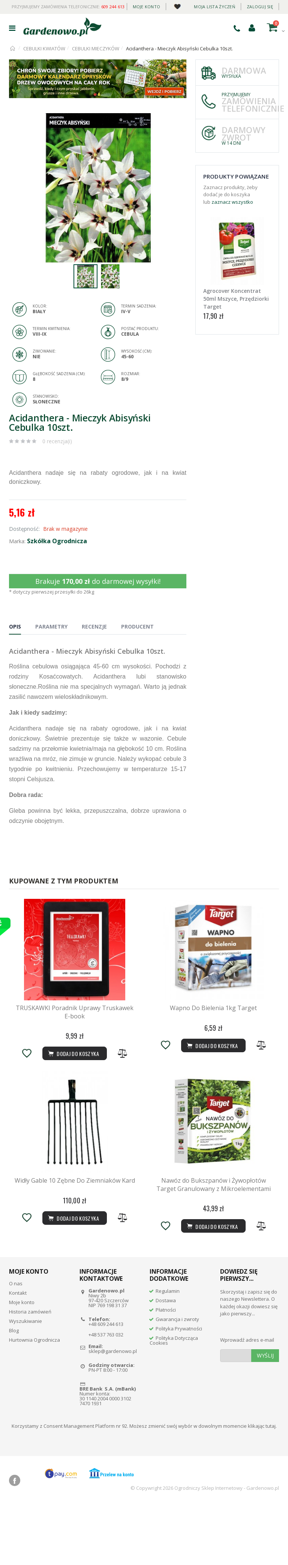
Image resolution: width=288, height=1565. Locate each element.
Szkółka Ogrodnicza (57, 541)
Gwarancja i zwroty (177, 1379)
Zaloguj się (260, 6)
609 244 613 (113, 6)
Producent (137, 626)
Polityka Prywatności (179, 1388)
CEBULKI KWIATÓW (44, 48)
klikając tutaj (262, 1486)
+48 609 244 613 (105, 1384)
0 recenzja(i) (57, 441)
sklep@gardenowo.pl (112, 1411)
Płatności (166, 1370)
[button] (180, 120)
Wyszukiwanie (25, 1381)
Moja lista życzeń (214, 6)
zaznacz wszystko (232, 201)
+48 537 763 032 (105, 1394)
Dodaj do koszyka (211, 1286)
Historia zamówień (30, 1372)
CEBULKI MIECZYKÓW (95, 48)
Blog (14, 1391)
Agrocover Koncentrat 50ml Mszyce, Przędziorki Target (236, 298)
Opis (15, 626)
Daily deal (177, 5)
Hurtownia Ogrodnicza (34, 1400)
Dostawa (166, 1360)
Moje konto (146, 6)
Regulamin (168, 1351)
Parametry (51, 626)
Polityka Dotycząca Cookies (174, 1400)
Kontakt (18, 1353)
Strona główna (13, 48)
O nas (15, 1344)
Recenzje (94, 626)
